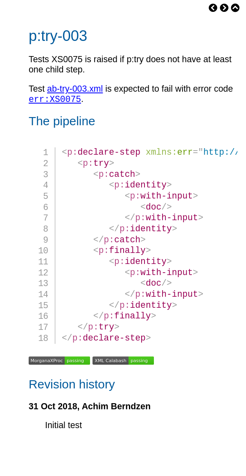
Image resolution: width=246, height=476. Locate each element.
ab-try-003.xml (75, 89)
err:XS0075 (55, 100)
